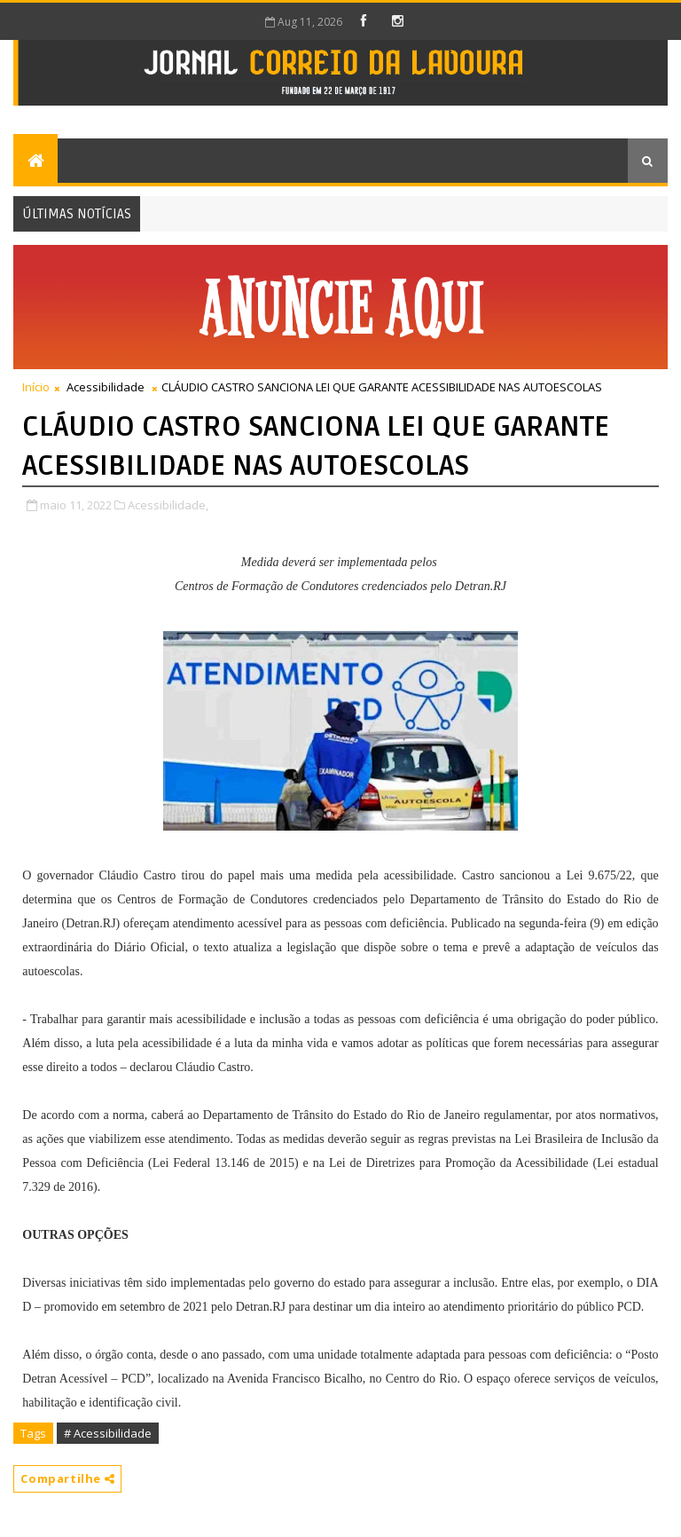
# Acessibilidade (108, 1433)
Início (36, 387)
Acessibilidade (106, 387)
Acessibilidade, (168, 505)
